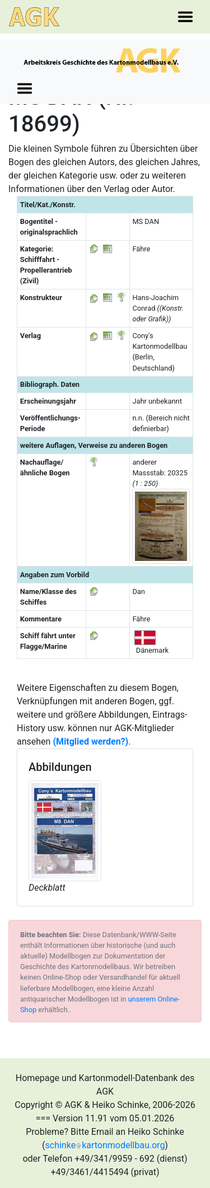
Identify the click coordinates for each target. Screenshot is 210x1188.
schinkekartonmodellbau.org (105, 1145)
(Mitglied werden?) (90, 741)
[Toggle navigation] (185, 17)
